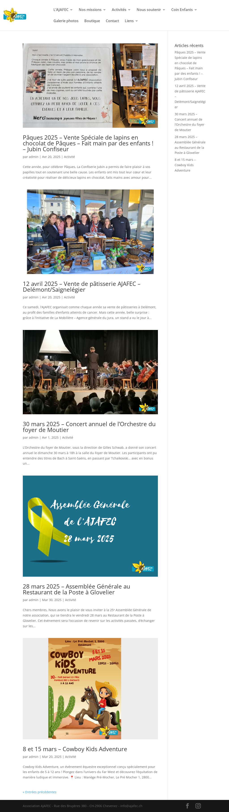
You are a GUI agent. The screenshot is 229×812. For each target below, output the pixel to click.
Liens (129, 21)
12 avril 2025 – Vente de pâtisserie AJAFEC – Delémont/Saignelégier (81, 286)
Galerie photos (65, 21)
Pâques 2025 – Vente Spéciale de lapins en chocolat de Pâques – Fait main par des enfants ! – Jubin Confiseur (88, 143)
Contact (112, 21)
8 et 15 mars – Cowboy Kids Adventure (75, 749)
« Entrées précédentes (39, 792)
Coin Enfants (182, 10)
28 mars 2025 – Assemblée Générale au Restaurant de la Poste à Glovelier (76, 589)
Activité (69, 157)
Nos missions (90, 10)
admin (33, 157)
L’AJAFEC (60, 10)
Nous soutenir (149, 10)
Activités (119, 10)
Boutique (92, 21)
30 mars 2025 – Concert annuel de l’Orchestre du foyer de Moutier (89, 427)
